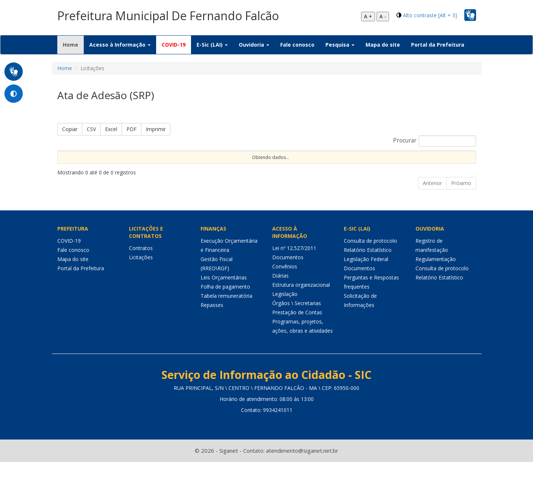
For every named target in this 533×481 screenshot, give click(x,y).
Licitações (141, 276)
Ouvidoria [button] (254, 44)
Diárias (280, 294)
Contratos (141, 267)
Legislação (285, 313)
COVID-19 (174, 44)
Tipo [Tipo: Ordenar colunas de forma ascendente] (286, 163)
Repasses (212, 324)
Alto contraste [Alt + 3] (430, 15)
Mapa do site (382, 44)
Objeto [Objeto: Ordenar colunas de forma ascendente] (314, 163)
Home (73, 44)
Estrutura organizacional (301, 303)
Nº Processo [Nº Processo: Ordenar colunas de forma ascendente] (111, 160)
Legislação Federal (366, 278)
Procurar (434, 141)
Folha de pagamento (225, 305)
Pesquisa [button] (339, 44)
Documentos (287, 276)
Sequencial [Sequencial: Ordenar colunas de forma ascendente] (73, 163)
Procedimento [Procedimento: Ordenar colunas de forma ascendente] (250, 163)
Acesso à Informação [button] (120, 44)
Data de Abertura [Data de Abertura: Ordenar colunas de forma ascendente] (347, 160)
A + (368, 16)
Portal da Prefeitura (437, 44)
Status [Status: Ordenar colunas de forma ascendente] (395, 163)
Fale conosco (297, 44)
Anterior (432, 202)
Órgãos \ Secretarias (296, 322)
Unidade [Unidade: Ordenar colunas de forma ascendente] (427, 163)
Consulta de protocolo (370, 259)
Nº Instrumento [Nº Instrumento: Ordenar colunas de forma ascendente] (157, 160)
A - (382, 16)
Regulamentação (435, 278)
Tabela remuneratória (226, 314)
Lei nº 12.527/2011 (294, 267)
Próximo (461, 202)
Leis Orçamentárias (224, 296)
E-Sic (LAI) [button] (212, 44)
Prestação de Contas (297, 331)
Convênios (284, 285)
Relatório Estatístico (368, 268)
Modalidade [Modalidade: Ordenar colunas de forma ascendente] (205, 163)
